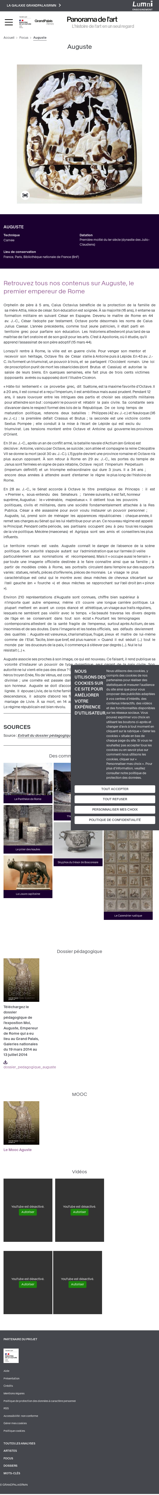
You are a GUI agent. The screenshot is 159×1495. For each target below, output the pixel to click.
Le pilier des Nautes (28, 850)
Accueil (9, 38)
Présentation (11, 1379)
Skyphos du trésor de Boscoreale (78, 862)
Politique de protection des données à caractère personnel (40, 1401)
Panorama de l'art (92, 20)
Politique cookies (14, 1431)
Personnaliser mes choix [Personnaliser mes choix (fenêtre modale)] (115, 809)
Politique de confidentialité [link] (115, 819)
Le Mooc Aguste (18, 1150)
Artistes (10, 1451)
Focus (23, 38)
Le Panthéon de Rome (27, 799)
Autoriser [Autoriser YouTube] (27, 1212)
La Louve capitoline (28, 894)
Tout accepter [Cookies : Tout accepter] (115, 788)
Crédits (8, 1386)
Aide (6, 1371)
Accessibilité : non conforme (21, 1416)
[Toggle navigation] (9, 22)
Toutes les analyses (20, 1444)
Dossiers (11, 1466)
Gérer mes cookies (15, 1424)
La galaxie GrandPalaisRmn (34, 5)
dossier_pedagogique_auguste (30, 1064)
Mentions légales (14, 1394)
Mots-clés (12, 1474)
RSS (6, 1409)
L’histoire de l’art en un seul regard (103, 26)
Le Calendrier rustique (128, 916)
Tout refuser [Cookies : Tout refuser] (115, 799)
